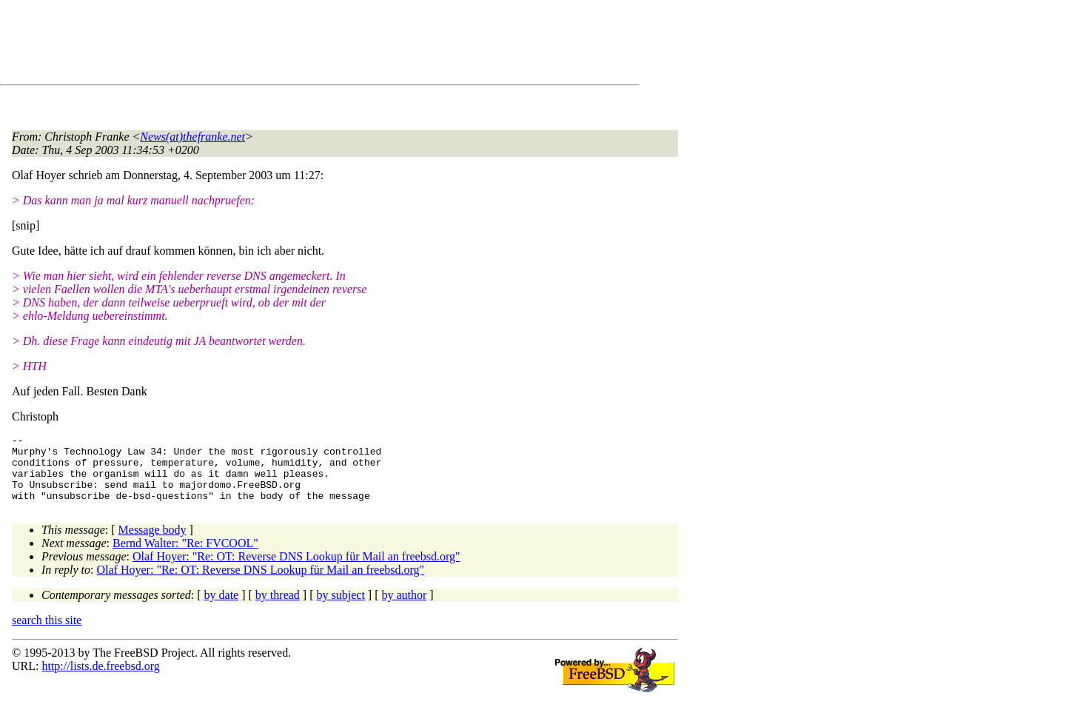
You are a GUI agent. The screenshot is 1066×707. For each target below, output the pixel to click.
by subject (341, 608)
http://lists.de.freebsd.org (100, 679)
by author (403, 608)
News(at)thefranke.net (192, 136)
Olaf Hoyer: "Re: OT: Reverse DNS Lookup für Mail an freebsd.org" (296, 569)
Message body (152, 543)
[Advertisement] (281, 45)
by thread (277, 608)
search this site (46, 633)
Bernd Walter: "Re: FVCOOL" (185, 556)
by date (221, 608)
